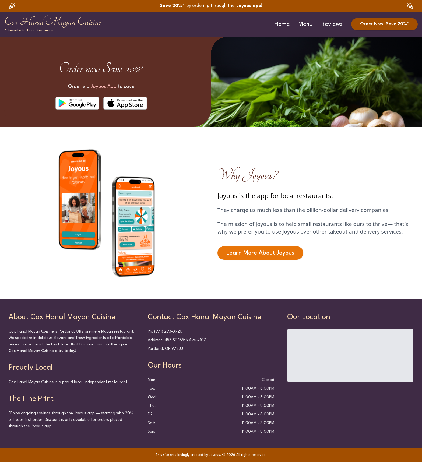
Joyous (214, 455)
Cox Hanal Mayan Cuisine (52, 21)
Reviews (332, 24)
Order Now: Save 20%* (384, 24)
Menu (305, 24)
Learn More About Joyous (260, 253)
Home (282, 24)
